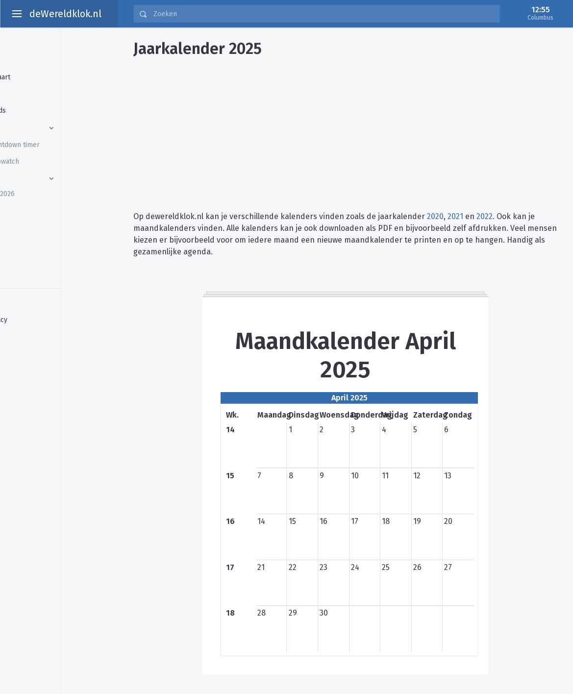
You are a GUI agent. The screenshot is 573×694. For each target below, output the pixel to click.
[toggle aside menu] (16, 14)
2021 (455, 216)
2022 (484, 216)
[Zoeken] (323, 14)
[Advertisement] (345, 130)
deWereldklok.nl (65, 14)
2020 (435, 216)
